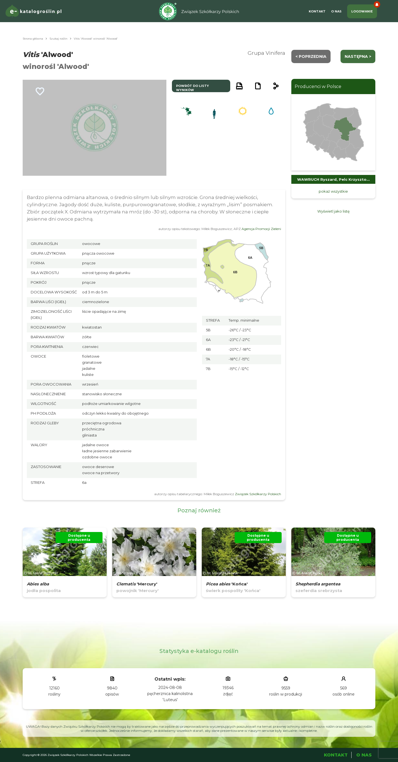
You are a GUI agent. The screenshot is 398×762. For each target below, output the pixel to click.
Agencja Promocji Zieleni (261, 229)
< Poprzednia (310, 56)
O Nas (336, 11)
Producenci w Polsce (318, 86)
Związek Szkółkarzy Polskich (258, 494)
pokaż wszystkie (333, 191)
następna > (358, 56)
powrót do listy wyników (192, 88)
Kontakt (317, 11)
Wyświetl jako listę (333, 211)
